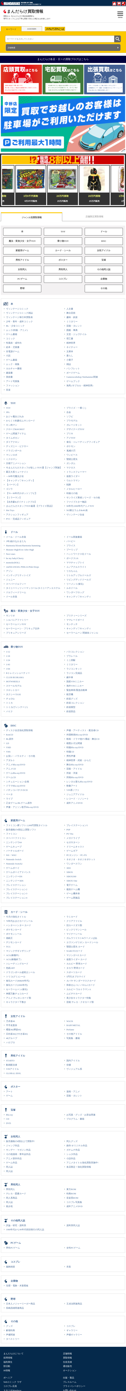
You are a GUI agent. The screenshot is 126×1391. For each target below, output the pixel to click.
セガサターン (73, 842)
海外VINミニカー (75, 685)
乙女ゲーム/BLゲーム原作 (19, 803)
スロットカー (12, 690)
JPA (8, 412)
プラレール (72, 656)
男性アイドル (22, 260)
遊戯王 (9, 938)
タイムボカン (12, 438)
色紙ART (10, 968)
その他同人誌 (103, 269)
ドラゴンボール (14, 450)
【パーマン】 (12, 484)
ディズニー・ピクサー (17, 446)
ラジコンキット (74, 668)
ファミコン (11, 833)
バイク (9, 711)
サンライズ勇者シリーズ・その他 (83, 497)
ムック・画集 (12, 364)
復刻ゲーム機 (73, 889)
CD (7, 1119)
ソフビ (69, 416)
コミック (10, 338)
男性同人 (63, 269)
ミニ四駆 (70, 660)
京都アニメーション (16, 463)
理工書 (69, 338)
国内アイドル (73, 1060)
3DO (68, 868)
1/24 (8, 660)
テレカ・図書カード (16, 1193)
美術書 (9, 377)
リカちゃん (72, 571)
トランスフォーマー (76, 472)
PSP (68, 829)
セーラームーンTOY (16, 624)
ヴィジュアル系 (74, 1069)
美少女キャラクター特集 (78, 998)
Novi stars (10, 554)
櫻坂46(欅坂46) (13, 1029)
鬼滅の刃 (70, 450)
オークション (69, 1370)
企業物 (103, 279)
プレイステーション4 (16, 897)
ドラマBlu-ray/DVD (15, 785)
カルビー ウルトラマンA (78, 989)
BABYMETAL (73, 1025)
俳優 (68, 1065)
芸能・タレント (74, 326)
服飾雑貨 (10, 1266)
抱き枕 (9, 1206)
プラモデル (72, 420)
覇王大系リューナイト (17, 472)
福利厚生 (7, 1362)
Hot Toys (10, 510)
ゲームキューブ (14, 846)
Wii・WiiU (11, 855)
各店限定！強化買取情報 (78, 1167)
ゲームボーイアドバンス (18, 872)
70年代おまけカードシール (19, 921)
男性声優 (70, 756)
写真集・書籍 (73, 1038)
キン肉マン (11, 425)
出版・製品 (68, 1377)
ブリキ (69, 433)
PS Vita (69, 833)
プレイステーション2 (16, 889)
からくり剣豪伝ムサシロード (20, 420)
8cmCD (9, 734)
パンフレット (73, 368)
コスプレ (63, 279)
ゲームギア (72, 851)
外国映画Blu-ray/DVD (77, 734)
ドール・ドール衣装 (16, 537)
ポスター (63, 260)
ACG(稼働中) (12, 955)
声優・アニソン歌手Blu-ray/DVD (22, 807)
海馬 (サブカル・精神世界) (79, 385)
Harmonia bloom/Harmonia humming (23, 545)
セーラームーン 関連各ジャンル (82, 632)
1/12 (8, 651)
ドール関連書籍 (74, 537)
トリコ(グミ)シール (15, 976)
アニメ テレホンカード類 (18, 998)
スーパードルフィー (16, 584)
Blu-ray (9, 1114)
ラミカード (72, 916)
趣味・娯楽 (72, 317)
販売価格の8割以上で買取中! (20, 1141)
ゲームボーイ (12, 868)
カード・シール (63, 250)
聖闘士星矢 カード (75, 946)
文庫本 (69, 351)
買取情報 (67, 1357)
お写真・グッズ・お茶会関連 (80, 1114)
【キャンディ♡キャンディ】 (20, 480)
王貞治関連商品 (74, 1303)
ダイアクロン (12, 442)
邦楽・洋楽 (72, 773)
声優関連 (10, 1334)
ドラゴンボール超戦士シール (20, 972)
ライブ (9, 798)
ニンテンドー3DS (14, 880)
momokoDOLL (13, 562)
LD (7, 743)
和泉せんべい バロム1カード (80, 985)
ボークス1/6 (72, 558)
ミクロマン (11, 459)
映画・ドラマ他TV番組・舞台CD (82, 739)
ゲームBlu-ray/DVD (15, 773)
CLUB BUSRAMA (15, 677)
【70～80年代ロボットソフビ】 (21, 493)
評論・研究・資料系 (16, 1225)
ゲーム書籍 (11, 334)
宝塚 (103, 260)
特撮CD (70, 751)
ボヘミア (7, 1377)
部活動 (6, 1366)
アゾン (9, 571)
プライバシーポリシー (74, 1386)
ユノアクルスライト (76, 567)
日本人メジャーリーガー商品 (20, 1303)
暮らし (69, 355)
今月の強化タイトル (16, 916)
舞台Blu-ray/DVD (74, 764)
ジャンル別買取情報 (32, 217)
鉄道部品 (70, 711)
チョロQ (10, 698)
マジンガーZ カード (76, 955)
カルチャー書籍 (14, 368)
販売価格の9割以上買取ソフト (21, 829)
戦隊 (68, 484)
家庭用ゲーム (22, 250)
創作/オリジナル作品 (76, 1145)
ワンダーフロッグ (75, 592)
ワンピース (72, 455)
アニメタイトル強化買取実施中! (82, 1162)
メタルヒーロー (74, 489)
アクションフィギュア (17, 514)
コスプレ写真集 (74, 1202)
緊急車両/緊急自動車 (76, 690)
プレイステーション (16, 885)
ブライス (70, 545)
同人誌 (9, 1167)
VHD (8, 747)
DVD (8, 1123)
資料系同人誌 (73, 1225)
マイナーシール (74, 934)
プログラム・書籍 (75, 1119)
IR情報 (6, 1370)
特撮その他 (72, 493)
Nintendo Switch (13, 859)
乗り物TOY (63, 241)
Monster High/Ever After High (20, 549)
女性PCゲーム (73, 1247)
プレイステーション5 (77, 825)
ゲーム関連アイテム (16, 433)
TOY (63, 231)
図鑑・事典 (72, 330)
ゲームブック (73, 381)
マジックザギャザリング (18, 951)
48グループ (11, 1038)
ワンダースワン (74, 863)
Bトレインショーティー (18, 673)
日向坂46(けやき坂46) (17, 1034)
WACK (69, 1021)
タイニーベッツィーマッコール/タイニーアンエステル (33, 588)
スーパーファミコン (16, 838)
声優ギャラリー (74, 1334)
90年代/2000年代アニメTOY (80, 506)
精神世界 (70, 343)
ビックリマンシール (76, 929)
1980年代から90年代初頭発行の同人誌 (25, 1229)
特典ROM (71, 1193)
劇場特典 (10, 1330)
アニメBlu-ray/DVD (15, 764)
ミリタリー (72, 321)
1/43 (8, 664)
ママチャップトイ (75, 562)
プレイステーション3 (16, 893)
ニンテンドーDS (14, 876)
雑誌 (68, 364)
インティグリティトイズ (18, 575)
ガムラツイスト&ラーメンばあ (81, 938)
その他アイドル (74, 1034)
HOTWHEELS (13, 681)
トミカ (9, 703)
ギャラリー (72, 1330)
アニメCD (11, 768)
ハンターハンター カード (18, 925)
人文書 (69, 308)
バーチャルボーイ (15, 851)
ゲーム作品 (11, 1162)
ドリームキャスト (75, 846)
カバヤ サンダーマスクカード (81, 980)
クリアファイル (74, 921)
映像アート (72, 785)
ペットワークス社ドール (78, 554)
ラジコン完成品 (74, 673)
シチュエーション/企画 (17, 781)
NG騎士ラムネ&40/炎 (77, 510)
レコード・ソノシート (77, 798)
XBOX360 (71, 876)
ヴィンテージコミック (17, 308)
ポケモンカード (14, 929)
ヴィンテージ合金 (75, 514)
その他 (103, 288)
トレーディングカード (17, 963)
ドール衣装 (11, 596)
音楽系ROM (72, 1198)
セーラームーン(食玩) (17, 989)
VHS (8, 751)
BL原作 (9, 739)
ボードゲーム (73, 372)
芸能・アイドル (74, 768)
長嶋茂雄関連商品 (15, 1308)
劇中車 (69, 677)
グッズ (9, 1326)
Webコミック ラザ (12, 1382)
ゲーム (9, 1095)
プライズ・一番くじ (76, 408)
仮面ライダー (73, 476)
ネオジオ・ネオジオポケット (80, 859)
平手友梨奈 (11, 1025)
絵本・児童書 (12, 347)
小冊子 (69, 360)
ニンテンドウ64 (14, 842)
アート (9, 1091)
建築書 (9, 372)
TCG (8, 946)
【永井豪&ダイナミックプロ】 (21, 502)
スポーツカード (74, 972)
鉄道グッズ (72, 698)
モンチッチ (72, 624)
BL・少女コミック (15, 326)
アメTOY (71, 438)
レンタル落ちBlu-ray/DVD (79, 781)
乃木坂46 (10, 1021)
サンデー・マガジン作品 (18, 1150)
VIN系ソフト (72, 790)
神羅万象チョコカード (17, 993)
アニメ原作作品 (14, 1158)
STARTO (10, 1060)
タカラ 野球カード (75, 968)
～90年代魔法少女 (15, 476)
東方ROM (71, 1189)
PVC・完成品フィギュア (18, 519)
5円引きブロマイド (75, 976)
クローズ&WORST (15, 429)
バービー (70, 541)
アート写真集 (12, 381)
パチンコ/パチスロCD (17, 790)
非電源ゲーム (12, 351)
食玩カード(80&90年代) (17, 980)
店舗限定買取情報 (94, 216)
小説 (8, 355)
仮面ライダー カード (76, 959)
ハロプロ (10, 1042)
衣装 (68, 1266)
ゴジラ (9, 489)
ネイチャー (72, 347)
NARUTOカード (74, 951)
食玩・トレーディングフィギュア (83, 442)
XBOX (69, 872)
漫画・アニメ (73, 1091)
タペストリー (12, 1339)
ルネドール (72, 588)
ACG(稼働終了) (13, 959)
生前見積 (67, 1362)
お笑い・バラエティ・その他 (20, 756)
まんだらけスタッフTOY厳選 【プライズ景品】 (30, 506)
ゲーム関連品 (73, 897)
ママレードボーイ (75, 620)
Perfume (70, 1029)
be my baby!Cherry (15, 558)
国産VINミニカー (75, 681)
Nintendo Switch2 (14, 863)
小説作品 (70, 1158)
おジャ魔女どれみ (15, 416)
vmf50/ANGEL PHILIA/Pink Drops (22, 567)
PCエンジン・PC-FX (76, 855)
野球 (22, 288)
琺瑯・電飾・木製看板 (17, 1285)
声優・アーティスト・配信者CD (82, 730)
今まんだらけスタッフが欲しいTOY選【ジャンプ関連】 (34, 467)
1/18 (8, 656)
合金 (68, 412)
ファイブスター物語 (76, 502)
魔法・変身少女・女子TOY (22, 241)
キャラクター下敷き (16, 1002)
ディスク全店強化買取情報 (19, 730)
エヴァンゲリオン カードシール (82, 942)
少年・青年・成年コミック (19, 321)
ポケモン (70, 446)
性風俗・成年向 (14, 343)
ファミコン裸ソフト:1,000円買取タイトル (26, 825)
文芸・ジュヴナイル (76, 334)
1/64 (8, 668)
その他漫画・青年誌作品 (18, 1154)
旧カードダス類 (74, 925)
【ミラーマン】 (14, 497)
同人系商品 (11, 1198)
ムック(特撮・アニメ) (17, 330)
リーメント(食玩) (75, 584)
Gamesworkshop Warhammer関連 (82, 377)
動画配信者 (11, 1065)
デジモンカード (14, 942)
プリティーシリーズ (76, 615)
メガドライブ (73, 838)
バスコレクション (75, 651)
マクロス (70, 467)
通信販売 (67, 1366)
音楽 (8, 390)
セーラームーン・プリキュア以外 (22, 628)
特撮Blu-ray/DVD (74, 747)
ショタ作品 (72, 1154)
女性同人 (22, 269)
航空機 (69, 694)
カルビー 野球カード (76, 963)
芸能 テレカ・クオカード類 (80, 1002)
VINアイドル (12, 1069)
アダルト (10, 760)
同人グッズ (72, 1141)
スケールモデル (14, 685)
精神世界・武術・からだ (78, 760)
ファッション (12, 385)
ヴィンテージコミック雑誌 (19, 313)
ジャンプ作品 (12, 1145)
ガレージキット (74, 425)
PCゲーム (22, 279)
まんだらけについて (13, 1353)
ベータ (9, 794)
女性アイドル (103, 250)
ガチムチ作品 (73, 1150)
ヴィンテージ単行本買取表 (19, 317)
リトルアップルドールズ (78, 575)
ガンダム (70, 463)
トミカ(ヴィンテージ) (17, 707)
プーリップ (72, 549)
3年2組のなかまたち (16, 541)
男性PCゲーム (13, 1247)
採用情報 (7, 1357)
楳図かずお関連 (74, 743)
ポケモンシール (14, 934)
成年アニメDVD (74, 803)
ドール (103, 231)
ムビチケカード (74, 993)
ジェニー (10, 579)
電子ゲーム (72, 885)
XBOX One (71, 880)
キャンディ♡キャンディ (78, 596)
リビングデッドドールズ (78, 579)
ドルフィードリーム (16, 592)
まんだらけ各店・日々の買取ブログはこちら (63, 59)
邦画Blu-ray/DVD (74, 777)
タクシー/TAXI (13, 694)
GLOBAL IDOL (13, 1073)
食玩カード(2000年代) (17, 985)
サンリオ (10, 615)
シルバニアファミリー (17, 620)
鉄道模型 (70, 707)
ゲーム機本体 (73, 893)
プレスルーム (69, 1382)
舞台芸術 (70, 313)
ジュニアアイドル (75, 794)
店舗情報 (67, 1353)
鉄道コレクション (75, 703)
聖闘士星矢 (72, 459)
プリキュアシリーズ (16, 632)
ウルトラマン (73, 480)
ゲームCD (11, 777)
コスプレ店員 (10, 1386)
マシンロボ (11, 455)
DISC (103, 241)
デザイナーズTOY (75, 429)
